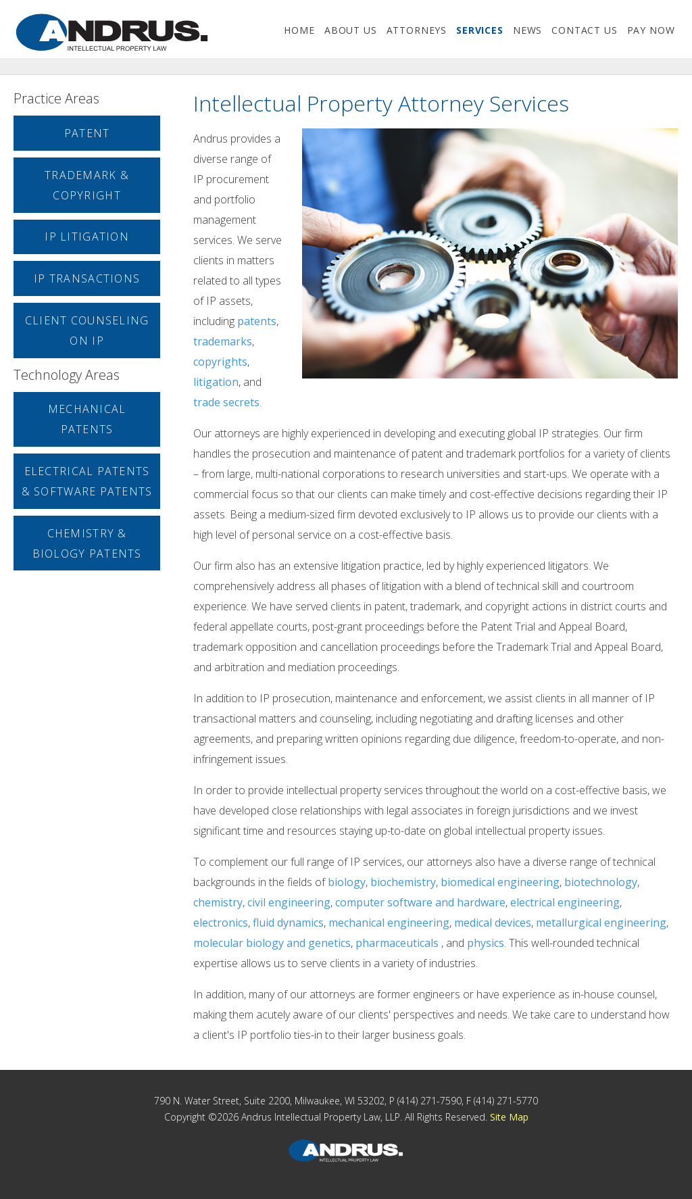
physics (485, 942)
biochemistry (403, 882)
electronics (220, 922)
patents (256, 321)
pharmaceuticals (397, 942)
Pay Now (651, 30)
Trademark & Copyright (87, 185)
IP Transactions (87, 278)
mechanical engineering (388, 922)
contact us (584, 30)
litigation (216, 381)
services (479, 30)
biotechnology (600, 882)
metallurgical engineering (601, 922)
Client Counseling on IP (87, 330)
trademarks (222, 341)
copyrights (220, 361)
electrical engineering (565, 902)
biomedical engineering (500, 882)
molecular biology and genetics (272, 942)
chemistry (218, 902)
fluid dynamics (288, 922)
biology (347, 882)
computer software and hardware (420, 902)
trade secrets (226, 402)
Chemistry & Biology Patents (87, 543)
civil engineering (288, 902)
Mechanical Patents (87, 419)
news (527, 30)
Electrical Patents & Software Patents (87, 481)
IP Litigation (87, 236)
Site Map (509, 1116)
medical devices (492, 922)
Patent (87, 133)
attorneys (417, 30)
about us (350, 30)
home (299, 30)
